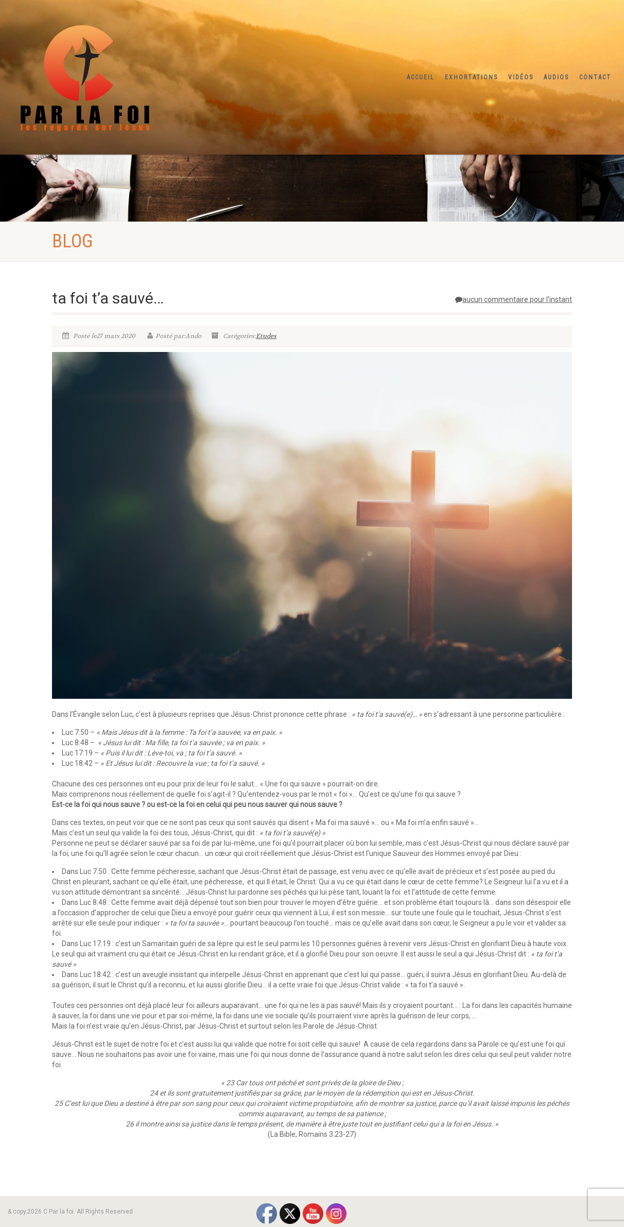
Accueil (421, 77)
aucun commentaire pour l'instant (513, 299)
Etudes (266, 336)
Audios (556, 77)
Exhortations (471, 77)
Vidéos (520, 77)
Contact (595, 77)
